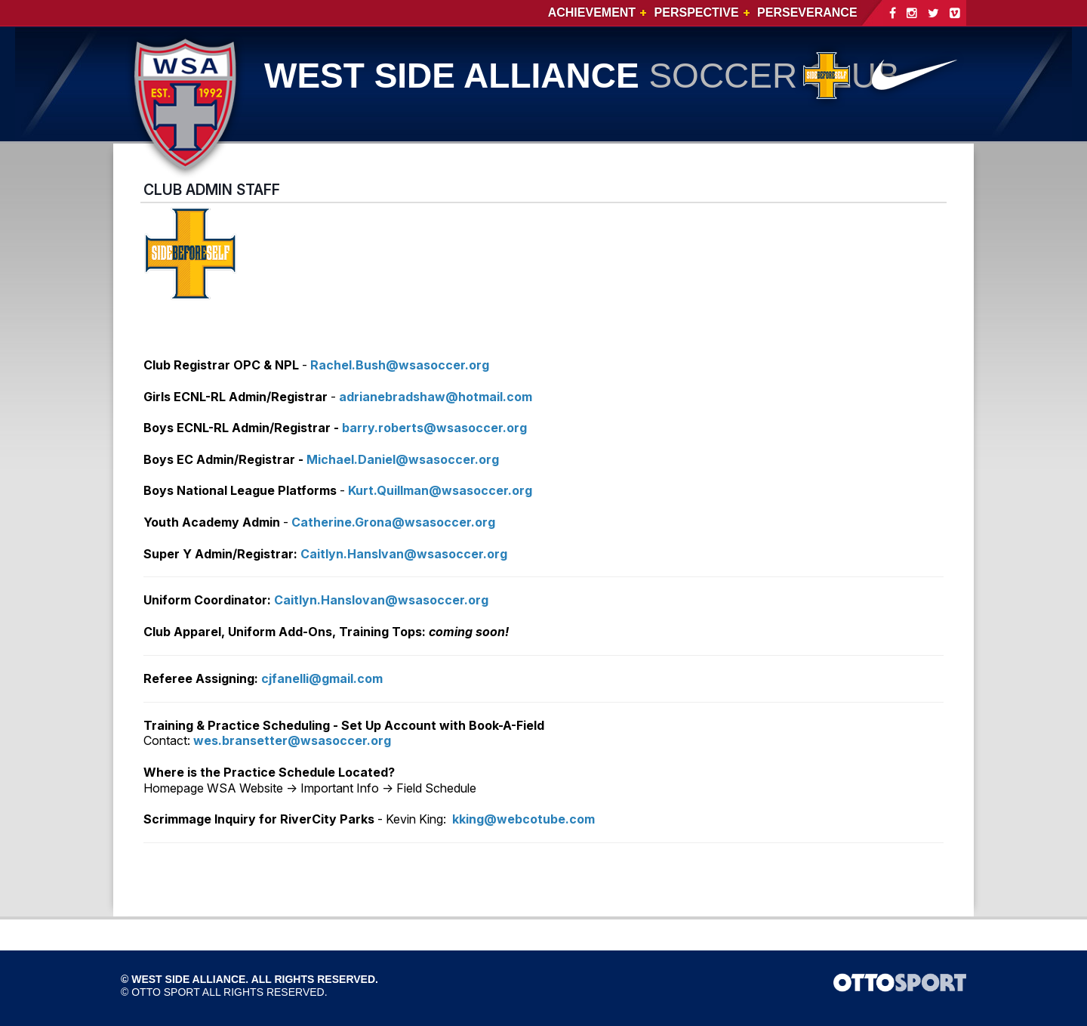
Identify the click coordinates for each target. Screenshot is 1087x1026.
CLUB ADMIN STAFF (211, 190)
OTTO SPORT (165, 992)
